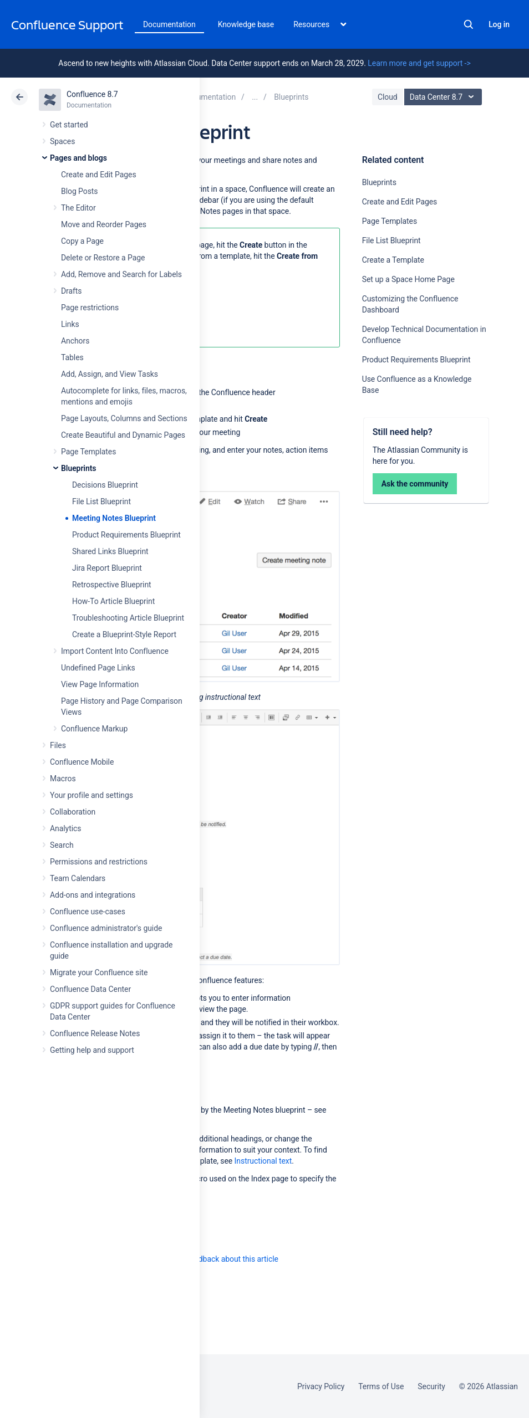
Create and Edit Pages (98, 174)
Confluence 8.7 (92, 94)
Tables (72, 357)
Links (70, 324)
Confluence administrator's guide (106, 928)
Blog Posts (79, 191)
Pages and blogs (78, 157)
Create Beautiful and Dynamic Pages (123, 435)
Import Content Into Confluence (115, 651)
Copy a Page (82, 241)
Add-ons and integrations (92, 894)
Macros (63, 778)
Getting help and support (92, 1050)
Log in (499, 24)
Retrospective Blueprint (111, 584)
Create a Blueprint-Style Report (124, 634)
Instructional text (263, 1160)
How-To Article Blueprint (113, 601)
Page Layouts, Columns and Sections (124, 418)
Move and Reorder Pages (103, 224)
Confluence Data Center (90, 989)
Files (58, 745)
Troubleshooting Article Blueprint (128, 617)
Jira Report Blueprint (107, 568)
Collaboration (72, 811)
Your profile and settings (91, 795)
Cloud (388, 97)
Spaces (62, 141)
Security (431, 1386)
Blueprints (78, 468)
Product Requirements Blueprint (126, 534)
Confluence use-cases (87, 911)
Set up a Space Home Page (408, 279)
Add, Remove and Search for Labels (121, 274)
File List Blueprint (101, 501)
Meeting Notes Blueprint (114, 518)
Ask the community (415, 483)
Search (468, 24)
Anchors (75, 340)
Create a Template (393, 259)
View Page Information (100, 684)
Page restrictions (90, 307)
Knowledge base (246, 24)
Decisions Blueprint (105, 484)
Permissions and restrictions (98, 861)
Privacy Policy (320, 1386)
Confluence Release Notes (95, 1033)
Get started (69, 124)
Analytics (65, 828)
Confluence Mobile (82, 761)
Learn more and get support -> (419, 63)
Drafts (71, 290)
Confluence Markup (94, 728)
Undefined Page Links (98, 667)
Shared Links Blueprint (110, 551)
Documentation (169, 24)
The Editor (78, 207)
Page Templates (88, 451)
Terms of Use (381, 1386)
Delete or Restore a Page (103, 257)
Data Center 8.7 (444, 97)
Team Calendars (77, 878)
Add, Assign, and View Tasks (109, 374)
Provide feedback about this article (219, 1259)
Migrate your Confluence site (98, 972)
